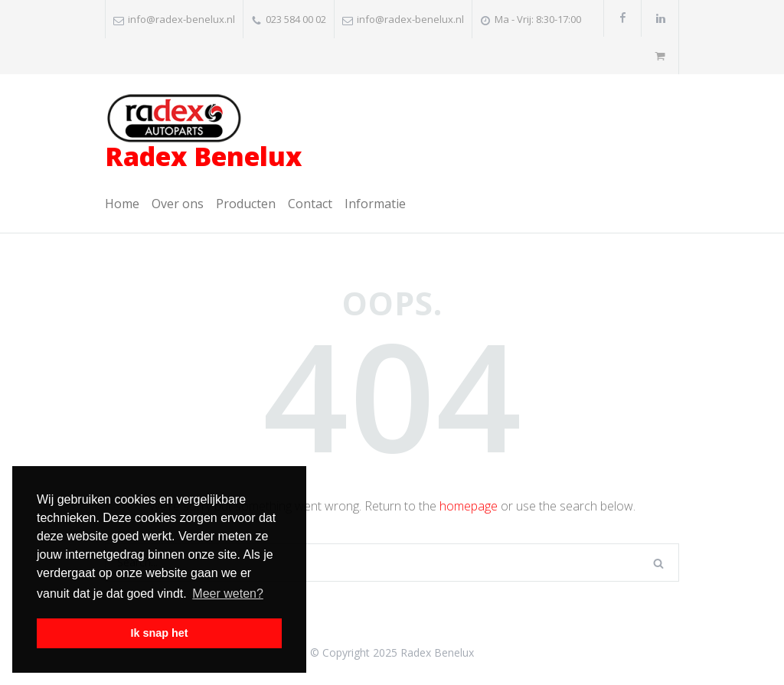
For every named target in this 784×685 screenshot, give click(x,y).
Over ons (178, 203)
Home (122, 203)
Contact (310, 203)
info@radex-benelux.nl (181, 19)
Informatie (375, 203)
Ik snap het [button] (159, 633)
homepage (468, 505)
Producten (246, 203)
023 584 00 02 (296, 19)
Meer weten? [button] (227, 593)
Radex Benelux (203, 134)
